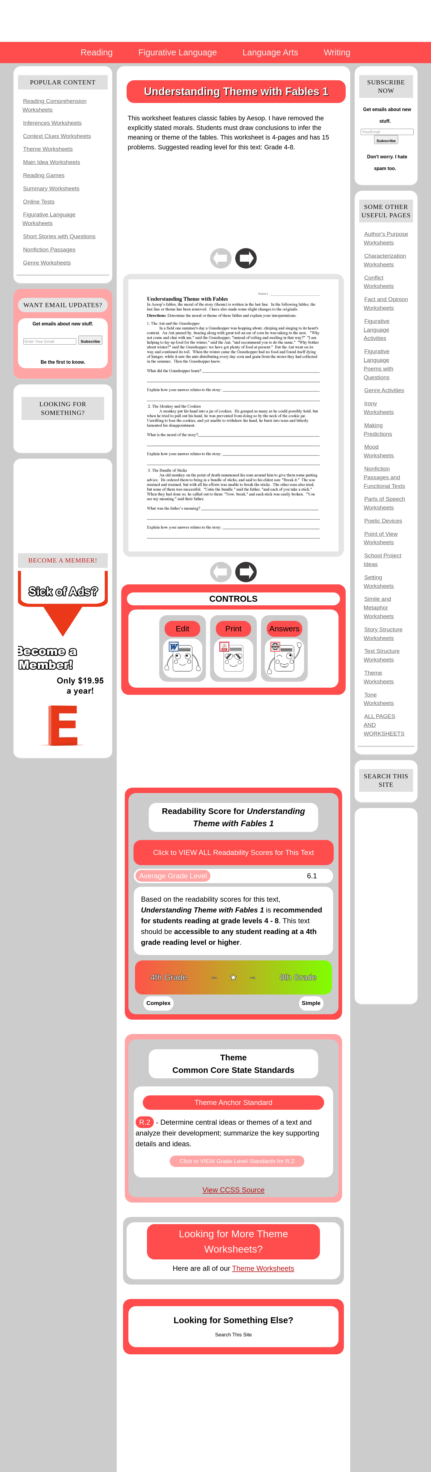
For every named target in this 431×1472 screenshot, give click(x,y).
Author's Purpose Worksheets (386, 238)
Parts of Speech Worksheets (384, 503)
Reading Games (44, 175)
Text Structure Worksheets (382, 655)
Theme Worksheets (48, 149)
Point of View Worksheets (381, 538)
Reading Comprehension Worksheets (54, 105)
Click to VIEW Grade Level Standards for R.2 (237, 1161)
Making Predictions (378, 429)
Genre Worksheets (47, 263)
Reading (97, 52)
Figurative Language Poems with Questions (378, 364)
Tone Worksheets (379, 699)
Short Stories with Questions (59, 236)
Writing (337, 52)
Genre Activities (384, 390)
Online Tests (38, 201)
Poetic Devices (383, 521)
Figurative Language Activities (376, 330)
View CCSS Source (233, 1190)
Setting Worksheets (379, 581)
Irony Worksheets (379, 407)
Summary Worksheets (51, 188)
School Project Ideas (382, 559)
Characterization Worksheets (385, 260)
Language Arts (270, 52)
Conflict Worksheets (379, 282)
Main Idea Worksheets (51, 162)
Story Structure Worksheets (383, 633)
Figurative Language (177, 52)
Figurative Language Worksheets (48, 218)
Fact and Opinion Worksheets (386, 303)
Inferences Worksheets (52, 123)
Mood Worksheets (379, 451)
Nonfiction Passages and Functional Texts (384, 477)
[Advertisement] (63, 505)
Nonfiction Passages (49, 249)
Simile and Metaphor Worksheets (379, 607)
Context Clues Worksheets (57, 136)
